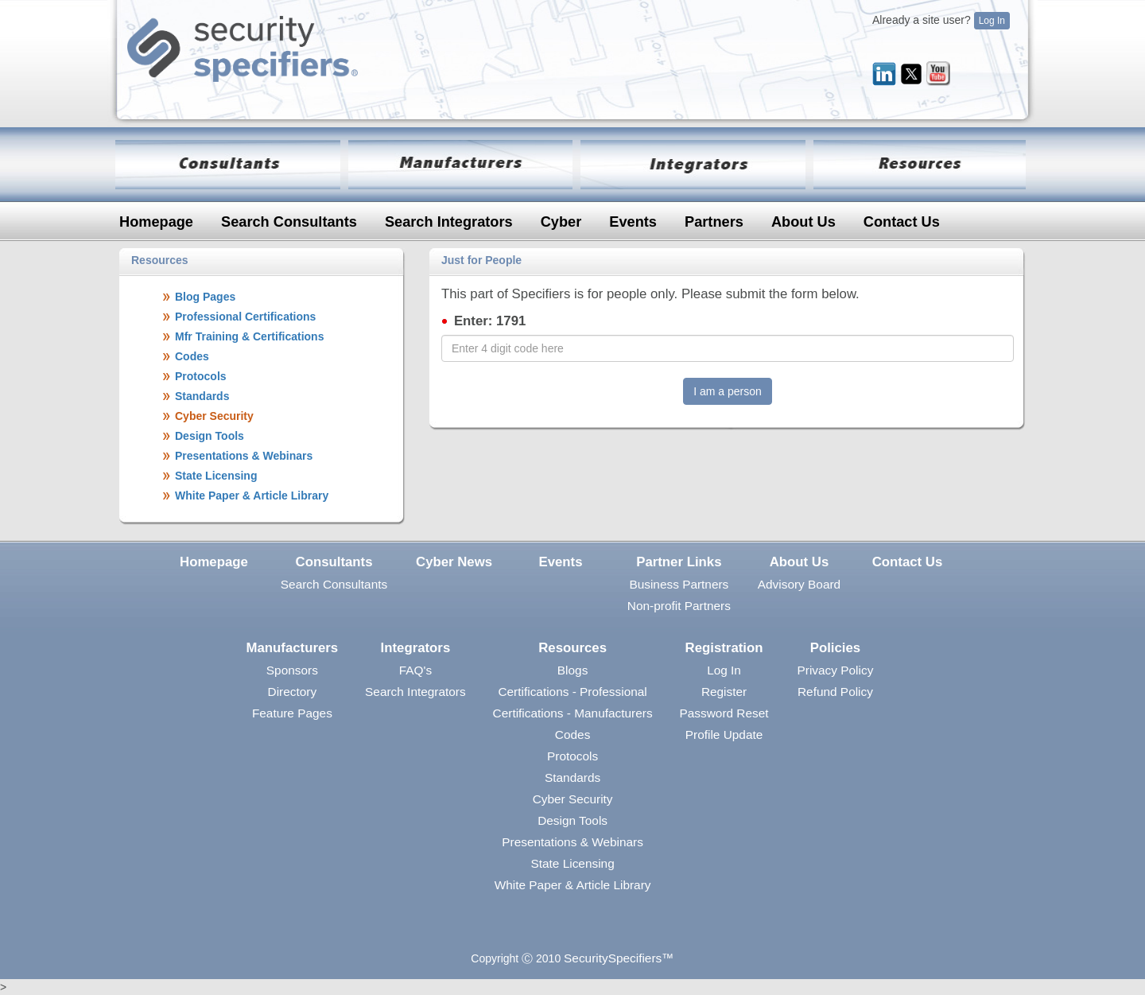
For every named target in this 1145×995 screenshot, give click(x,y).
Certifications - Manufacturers (573, 713)
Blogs (572, 670)
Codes (573, 734)
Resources (572, 647)
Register (724, 691)
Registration (724, 647)
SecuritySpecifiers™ (619, 958)
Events (633, 222)
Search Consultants (289, 222)
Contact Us (902, 222)
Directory (292, 691)
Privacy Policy (836, 670)
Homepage (156, 222)
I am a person (727, 391)
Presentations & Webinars (572, 842)
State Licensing (572, 863)
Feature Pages (292, 713)
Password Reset (724, 713)
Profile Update (724, 734)
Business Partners (678, 584)
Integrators (416, 647)
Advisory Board (799, 584)
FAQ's (415, 670)
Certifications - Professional (572, 691)
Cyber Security (573, 799)
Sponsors (292, 670)
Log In (992, 20)
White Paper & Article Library (573, 885)
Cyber (561, 222)
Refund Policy (835, 691)
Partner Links (678, 561)
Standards (572, 777)
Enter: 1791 (490, 320)
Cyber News (454, 561)
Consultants (334, 561)
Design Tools (572, 820)
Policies (835, 647)
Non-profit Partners (679, 605)
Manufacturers (292, 647)
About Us (803, 222)
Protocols (572, 756)
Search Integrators (449, 222)
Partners (714, 222)
